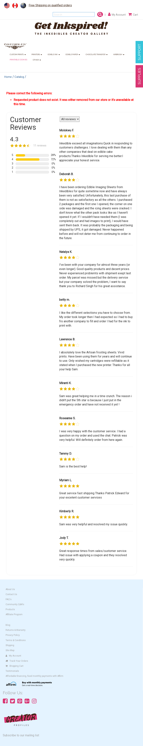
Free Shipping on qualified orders (50, 5)
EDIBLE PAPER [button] (73, 55)
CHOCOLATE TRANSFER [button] (97, 55)
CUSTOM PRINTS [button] (18, 55)
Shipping (10, 645)
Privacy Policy (13, 635)
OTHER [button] (37, 60)
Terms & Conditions (16, 640)
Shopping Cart (14, 666)
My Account (13, 655)
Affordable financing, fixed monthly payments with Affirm (34, 676)
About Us (10, 589)
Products (10, 609)
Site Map (10, 650)
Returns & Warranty (16, 630)
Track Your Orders (17, 661)
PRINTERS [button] (36, 55)
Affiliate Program (14, 614)
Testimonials (12, 671)
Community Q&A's (15, 604)
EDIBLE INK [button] (54, 55)
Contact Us (11, 594)
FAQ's (9, 599)
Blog (8, 625)
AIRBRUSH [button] (118, 55)
